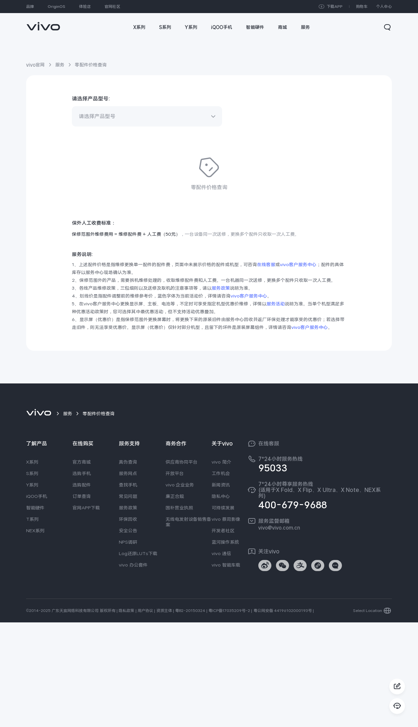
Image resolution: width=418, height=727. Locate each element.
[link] (43, 23)
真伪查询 (128, 566)
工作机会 (221, 578)
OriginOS (56, 6)
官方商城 (81, 566)
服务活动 (275, 408)
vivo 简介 (221, 566)
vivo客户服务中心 (298, 369)
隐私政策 (126, 715)
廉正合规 (175, 600)
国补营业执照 (179, 612)
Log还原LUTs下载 (138, 658)
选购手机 (81, 578)
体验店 (85, 6)
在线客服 (266, 369)
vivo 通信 (221, 658)
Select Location (367, 715)
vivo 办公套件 (133, 669)
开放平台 (175, 578)
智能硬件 (35, 612)
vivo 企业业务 (180, 589)
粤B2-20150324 (190, 715)
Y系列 (32, 589)
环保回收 (128, 623)
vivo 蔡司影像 (226, 623)
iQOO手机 (36, 600)
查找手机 (128, 589)
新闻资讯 (221, 589)
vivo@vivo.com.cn (279, 632)
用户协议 (145, 715)
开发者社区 (223, 635)
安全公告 (128, 635)
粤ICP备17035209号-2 (229, 715)
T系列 (32, 623)
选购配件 (81, 589)
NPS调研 (128, 646)
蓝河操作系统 (225, 646)
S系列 (32, 578)
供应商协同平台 (182, 566)
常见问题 (128, 600)
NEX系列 (35, 635)
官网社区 (112, 6)
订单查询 (81, 600)
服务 (59, 64)
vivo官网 (35, 64)
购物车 (362, 6)
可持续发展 (223, 612)
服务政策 (221, 392)
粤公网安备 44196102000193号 (282, 715)
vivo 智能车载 (226, 669)
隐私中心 (221, 600)
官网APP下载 (86, 612)
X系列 (32, 566)
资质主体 (164, 715)
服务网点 (128, 578)
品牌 (30, 6)
